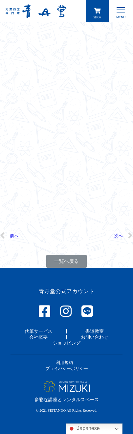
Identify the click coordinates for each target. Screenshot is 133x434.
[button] (66, 261)
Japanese (84, 429)
